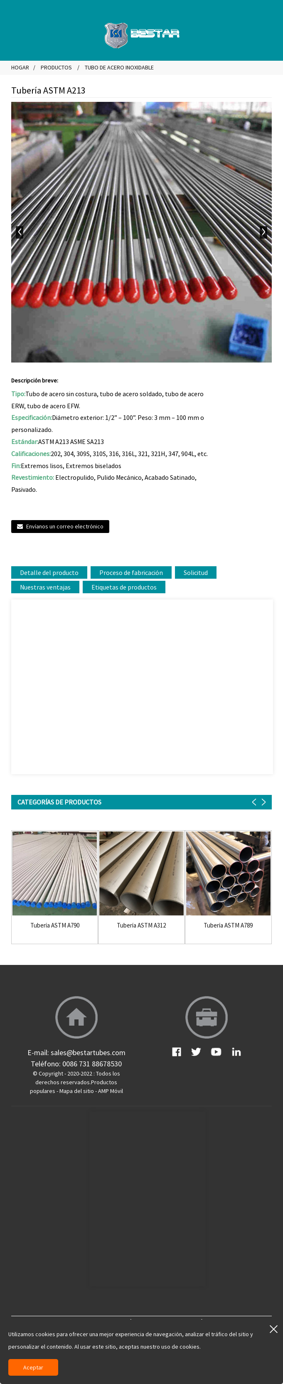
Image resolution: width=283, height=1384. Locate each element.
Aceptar (33, 1367)
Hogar (20, 67)
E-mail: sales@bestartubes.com (76, 1052)
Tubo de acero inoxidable (119, 67)
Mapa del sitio (76, 1091)
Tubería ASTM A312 (141, 925)
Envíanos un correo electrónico (64, 526)
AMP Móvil (110, 1091)
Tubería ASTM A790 (54, 925)
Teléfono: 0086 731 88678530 (76, 1063)
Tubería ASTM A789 (228, 925)
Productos (56, 67)
